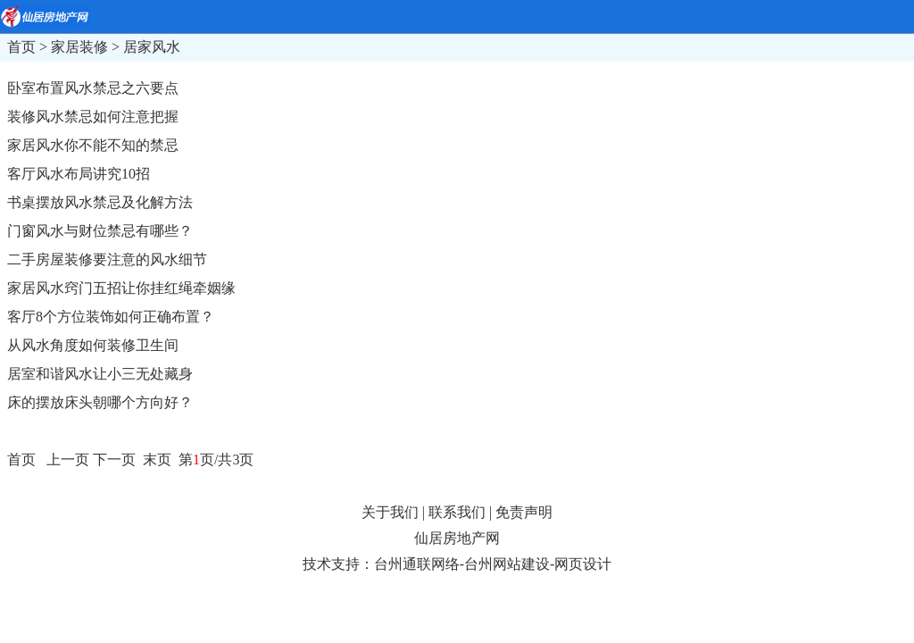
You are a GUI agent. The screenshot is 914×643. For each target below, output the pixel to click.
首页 (21, 46)
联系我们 (457, 512)
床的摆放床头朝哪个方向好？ (100, 402)
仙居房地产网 (457, 538)
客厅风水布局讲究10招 (78, 173)
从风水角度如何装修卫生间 (93, 345)
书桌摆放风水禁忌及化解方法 (100, 202)
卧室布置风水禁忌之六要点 (93, 88)
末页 (155, 459)
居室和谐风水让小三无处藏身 (100, 373)
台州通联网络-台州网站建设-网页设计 (493, 564)
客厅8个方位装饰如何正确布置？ (110, 316)
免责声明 (524, 512)
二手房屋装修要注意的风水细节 (107, 259)
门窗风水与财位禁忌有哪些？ (100, 230)
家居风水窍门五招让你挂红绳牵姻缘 (121, 288)
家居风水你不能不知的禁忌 (93, 145)
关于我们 (390, 512)
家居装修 (79, 46)
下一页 (114, 459)
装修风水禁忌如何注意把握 (93, 116)
